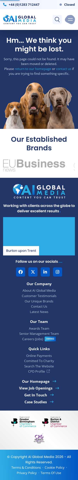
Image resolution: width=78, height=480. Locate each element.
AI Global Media (41, 456)
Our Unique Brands (39, 301)
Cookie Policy (55, 467)
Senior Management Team (39, 333)
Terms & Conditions (26, 467)
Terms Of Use (51, 473)
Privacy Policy (27, 473)
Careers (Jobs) (32, 339)
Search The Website (39, 366)
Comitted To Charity (39, 361)
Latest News (39, 312)
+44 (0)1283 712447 (24, 4)
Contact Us (39, 306)
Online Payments (39, 355)
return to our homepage (33, 69)
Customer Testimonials (39, 296)
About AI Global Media (39, 290)
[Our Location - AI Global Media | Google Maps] (39, 236)
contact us (63, 69)
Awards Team (39, 328)
